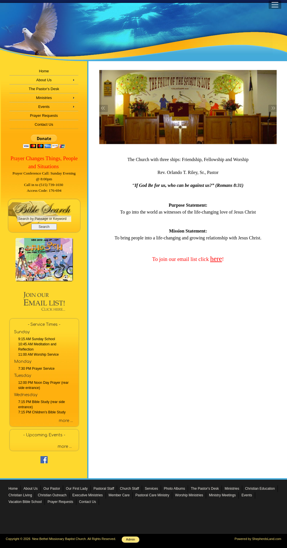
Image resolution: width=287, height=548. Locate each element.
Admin (130, 539)
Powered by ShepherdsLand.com (257, 539)
